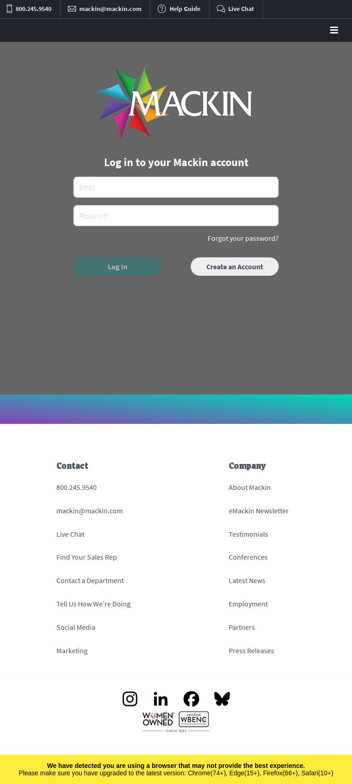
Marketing (72, 650)
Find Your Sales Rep (86, 557)
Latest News (247, 580)
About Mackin (250, 487)
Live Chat (70, 534)
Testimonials (248, 534)
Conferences (248, 557)
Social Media (75, 627)
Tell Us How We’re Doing (93, 603)
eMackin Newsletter (259, 510)
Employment (248, 603)
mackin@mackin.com (89, 510)
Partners (242, 627)
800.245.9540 (76, 487)
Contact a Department (90, 580)
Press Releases (251, 650)
